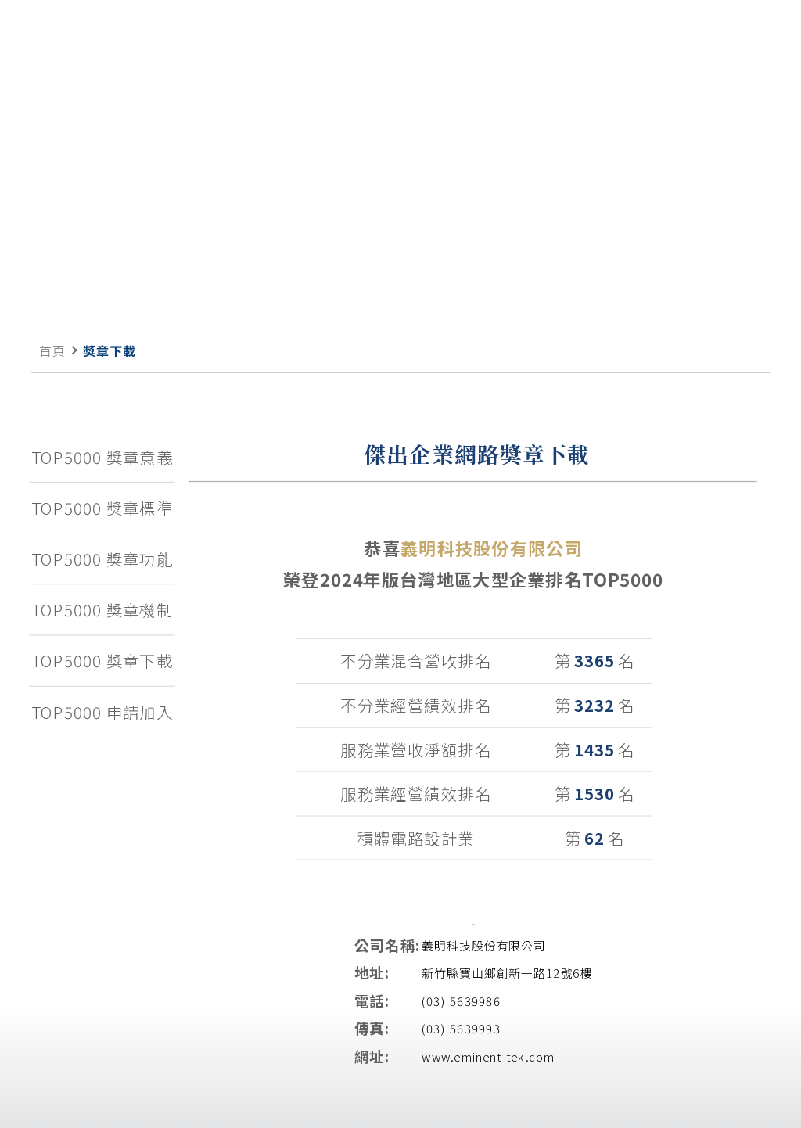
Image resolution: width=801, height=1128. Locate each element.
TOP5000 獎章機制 (102, 609)
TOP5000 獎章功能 (102, 557)
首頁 (52, 350)
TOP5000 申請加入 (102, 712)
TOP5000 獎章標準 (102, 507)
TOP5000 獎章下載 (102, 660)
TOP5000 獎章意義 (102, 456)
